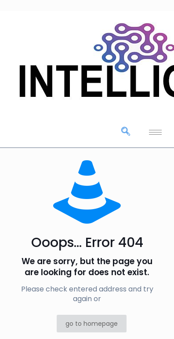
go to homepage (91, 323)
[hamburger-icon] (155, 132)
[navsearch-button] (125, 132)
